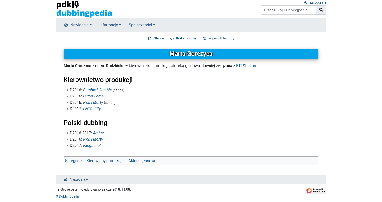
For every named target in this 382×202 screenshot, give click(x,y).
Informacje (108, 25)
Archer (98, 133)
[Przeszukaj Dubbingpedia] (288, 10)
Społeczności (140, 25)
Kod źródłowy (186, 38)
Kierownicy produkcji (104, 160)
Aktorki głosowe (142, 160)
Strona (159, 38)
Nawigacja (79, 25)
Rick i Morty (93, 102)
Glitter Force (93, 96)
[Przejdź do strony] (321, 10)
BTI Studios (246, 65)
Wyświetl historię (221, 38)
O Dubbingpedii (67, 196)
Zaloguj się (318, 2)
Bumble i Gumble (97, 90)
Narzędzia (77, 179)
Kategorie (73, 160)
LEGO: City (92, 108)
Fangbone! (92, 145)
